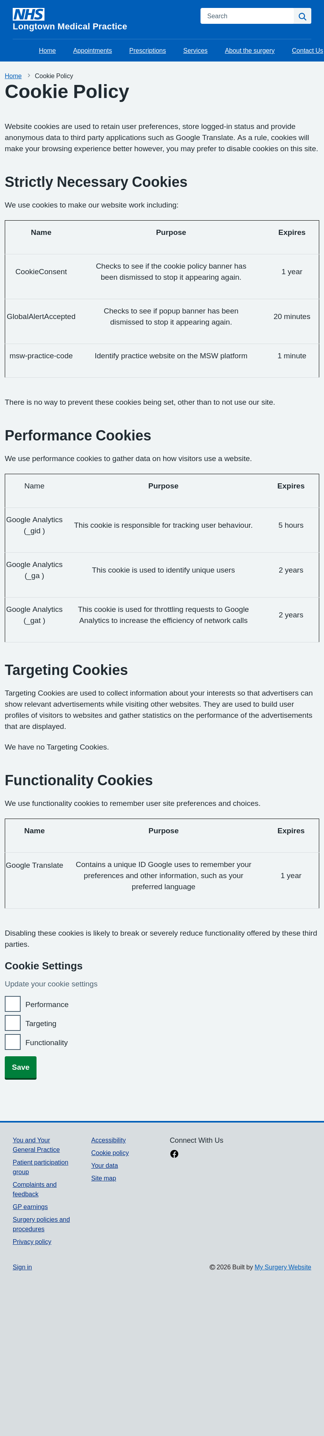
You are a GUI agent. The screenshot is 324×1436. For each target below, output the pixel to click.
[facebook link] (174, 1154)
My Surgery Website (283, 1267)
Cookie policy (110, 1153)
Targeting (40, 1023)
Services (195, 50)
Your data (104, 1165)
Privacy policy (32, 1241)
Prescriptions (147, 50)
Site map (103, 1178)
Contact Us (307, 50)
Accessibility (108, 1140)
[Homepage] (102, 19)
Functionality (46, 1042)
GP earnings (30, 1206)
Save (20, 1067)
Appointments (92, 50)
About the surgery (249, 50)
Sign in (22, 1267)
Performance (47, 1004)
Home (47, 50)
